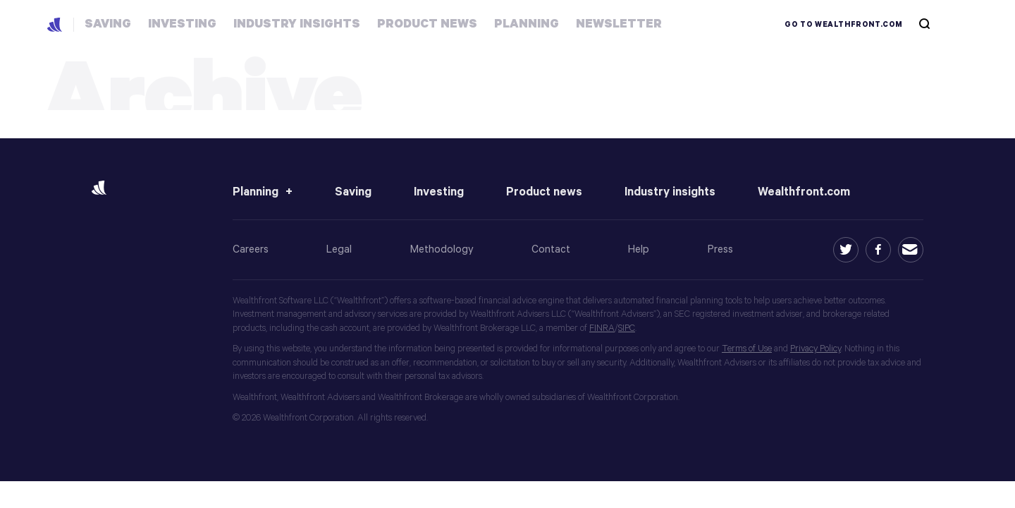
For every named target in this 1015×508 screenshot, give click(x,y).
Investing (439, 192)
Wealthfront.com (804, 192)
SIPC (626, 328)
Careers (251, 249)
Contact (550, 249)
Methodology (442, 249)
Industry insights (670, 192)
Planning (255, 192)
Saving (353, 192)
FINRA (602, 328)
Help (638, 249)
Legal (339, 249)
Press (720, 249)
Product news (544, 192)
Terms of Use (747, 349)
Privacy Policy (815, 349)
